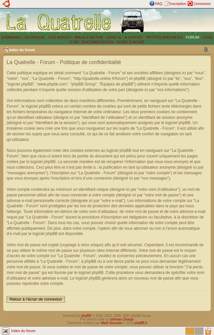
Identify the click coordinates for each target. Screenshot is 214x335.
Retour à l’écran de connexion (36, 299)
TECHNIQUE (34, 37)
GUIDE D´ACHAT (131, 42)
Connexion (202, 4)
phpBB (86, 316)
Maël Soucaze (111, 323)
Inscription (178, 4)
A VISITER (133, 37)
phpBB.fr (141, 323)
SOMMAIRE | (12, 37)
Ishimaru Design (122, 319)
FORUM (192, 37)
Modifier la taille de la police (206, 49)
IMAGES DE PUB (88, 37)
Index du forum (22, 50)
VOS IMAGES (59, 37)
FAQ (158, 4)
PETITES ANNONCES (164, 37)
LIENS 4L (114, 37)
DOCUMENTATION (97, 42)
